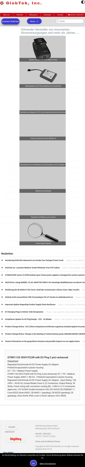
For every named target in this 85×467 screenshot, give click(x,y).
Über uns (6, 15)
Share (32, 21)
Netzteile (20, 15)
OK (33, 464)
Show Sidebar (8, 451)
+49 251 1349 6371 (76, 15)
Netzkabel (47, 15)
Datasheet (12, 359)
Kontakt (60, 15)
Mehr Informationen (48, 464)
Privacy (57, 440)
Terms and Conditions (44, 440)
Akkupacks (33, 15)
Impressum (10, 430)
